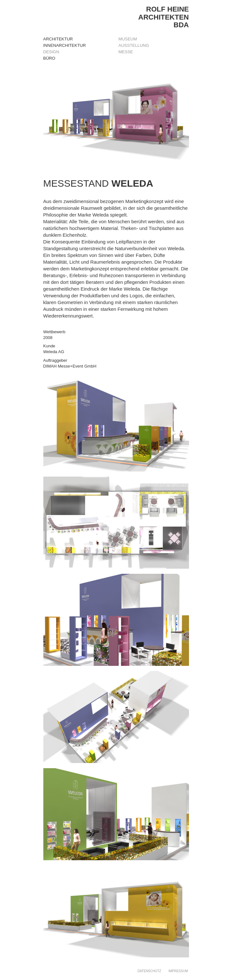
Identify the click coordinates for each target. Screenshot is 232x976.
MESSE (125, 51)
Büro (49, 58)
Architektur (58, 39)
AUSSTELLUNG (133, 45)
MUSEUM (127, 39)
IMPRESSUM (178, 971)
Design (51, 51)
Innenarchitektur (64, 45)
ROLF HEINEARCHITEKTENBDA (163, 17)
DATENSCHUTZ (149, 971)
